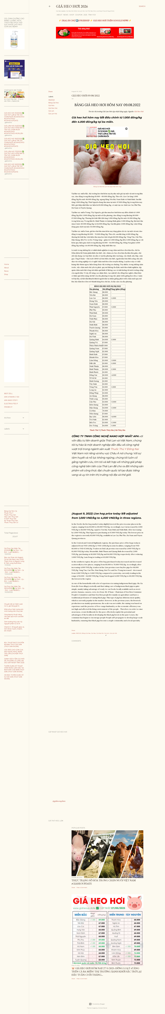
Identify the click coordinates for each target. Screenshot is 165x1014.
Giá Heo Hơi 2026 (72, 6)
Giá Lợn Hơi (52, 114)
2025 (84, 15)
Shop (71, 15)
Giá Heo (51, 105)
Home (6, 264)
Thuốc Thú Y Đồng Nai (125, 449)
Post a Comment (82, 887)
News (65, 15)
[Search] (142, 6)
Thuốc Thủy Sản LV (11, 522)
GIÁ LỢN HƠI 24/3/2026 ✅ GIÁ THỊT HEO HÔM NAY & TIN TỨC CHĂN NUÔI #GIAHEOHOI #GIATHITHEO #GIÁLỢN (14, 129)
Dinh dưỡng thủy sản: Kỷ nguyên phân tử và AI (13, 623)
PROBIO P (8, 407)
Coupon (78, 15)
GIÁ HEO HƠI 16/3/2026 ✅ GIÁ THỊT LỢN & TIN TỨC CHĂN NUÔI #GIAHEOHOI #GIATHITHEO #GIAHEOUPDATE (14, 168)
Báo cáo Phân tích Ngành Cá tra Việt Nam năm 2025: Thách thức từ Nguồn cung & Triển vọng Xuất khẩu (14, 560)
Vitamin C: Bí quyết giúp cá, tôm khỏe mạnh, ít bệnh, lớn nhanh (14, 629)
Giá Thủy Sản (120, 430)
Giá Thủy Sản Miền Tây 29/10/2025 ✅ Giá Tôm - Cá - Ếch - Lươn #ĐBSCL (14, 588)
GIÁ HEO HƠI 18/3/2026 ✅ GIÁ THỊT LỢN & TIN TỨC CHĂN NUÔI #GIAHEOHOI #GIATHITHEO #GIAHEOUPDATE (14, 142)
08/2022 (51, 100)
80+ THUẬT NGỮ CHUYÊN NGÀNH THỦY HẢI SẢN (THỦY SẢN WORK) (14, 644)
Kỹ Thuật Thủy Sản (11, 521)
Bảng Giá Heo (53, 103)
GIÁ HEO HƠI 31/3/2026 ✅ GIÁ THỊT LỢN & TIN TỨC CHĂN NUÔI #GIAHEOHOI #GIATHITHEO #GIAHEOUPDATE (14, 117)
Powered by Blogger (97, 1004)
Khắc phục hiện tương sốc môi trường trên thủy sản (13, 610)
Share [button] (50, 92)
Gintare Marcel (102, 1008)
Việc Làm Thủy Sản (11, 517)
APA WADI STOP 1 (11, 400)
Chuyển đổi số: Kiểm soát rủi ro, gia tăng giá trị (13, 605)
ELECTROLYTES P (11, 404)
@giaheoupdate (59, 801)
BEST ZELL (8, 393)
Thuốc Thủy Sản (10, 515)
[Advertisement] (95, 56)
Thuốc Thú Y (8, 513)
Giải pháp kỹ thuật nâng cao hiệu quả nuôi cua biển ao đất (14, 616)
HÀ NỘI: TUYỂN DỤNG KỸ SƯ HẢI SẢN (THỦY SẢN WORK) (14, 677)
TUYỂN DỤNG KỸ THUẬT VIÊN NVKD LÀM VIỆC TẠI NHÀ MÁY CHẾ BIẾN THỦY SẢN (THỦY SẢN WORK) (14, 669)
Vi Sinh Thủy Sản (10, 519)
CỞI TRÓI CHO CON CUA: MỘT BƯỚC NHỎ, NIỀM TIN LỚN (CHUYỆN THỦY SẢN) (13, 652)
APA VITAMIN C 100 (11, 397)
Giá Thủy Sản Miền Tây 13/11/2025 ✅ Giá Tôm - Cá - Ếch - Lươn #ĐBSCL (14, 579)
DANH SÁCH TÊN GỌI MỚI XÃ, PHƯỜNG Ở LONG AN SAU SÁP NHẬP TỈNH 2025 (14, 661)
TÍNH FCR (91, 15)
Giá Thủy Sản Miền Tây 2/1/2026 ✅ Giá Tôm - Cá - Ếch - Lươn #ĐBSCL (13, 550)
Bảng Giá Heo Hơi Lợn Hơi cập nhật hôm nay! (107, 186)
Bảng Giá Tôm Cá (10, 511)
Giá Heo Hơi (52, 108)
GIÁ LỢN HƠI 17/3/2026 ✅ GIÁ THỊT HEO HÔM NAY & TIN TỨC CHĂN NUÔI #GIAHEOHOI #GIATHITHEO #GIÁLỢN (14, 155)
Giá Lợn (51, 111)
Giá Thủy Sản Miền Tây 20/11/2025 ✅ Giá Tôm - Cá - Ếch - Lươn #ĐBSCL (14, 570)
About (58, 15)
